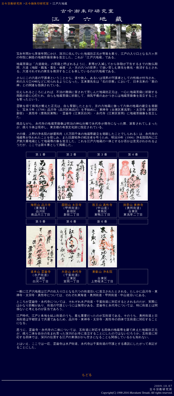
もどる (87, 374)
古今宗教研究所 (12, 3)
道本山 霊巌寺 (41, 271)
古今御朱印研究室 (37, 3)
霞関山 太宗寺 (71, 204)
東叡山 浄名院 (102, 271)
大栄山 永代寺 (71, 271)
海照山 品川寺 (41, 204)
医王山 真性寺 (102, 204)
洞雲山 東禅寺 (133, 204)
